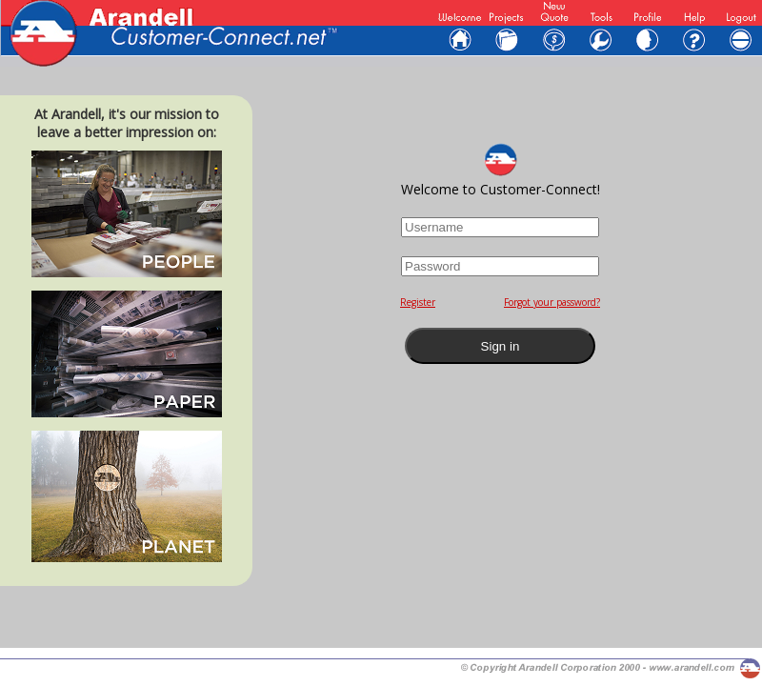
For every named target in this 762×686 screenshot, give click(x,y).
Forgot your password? (552, 302)
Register (417, 302)
